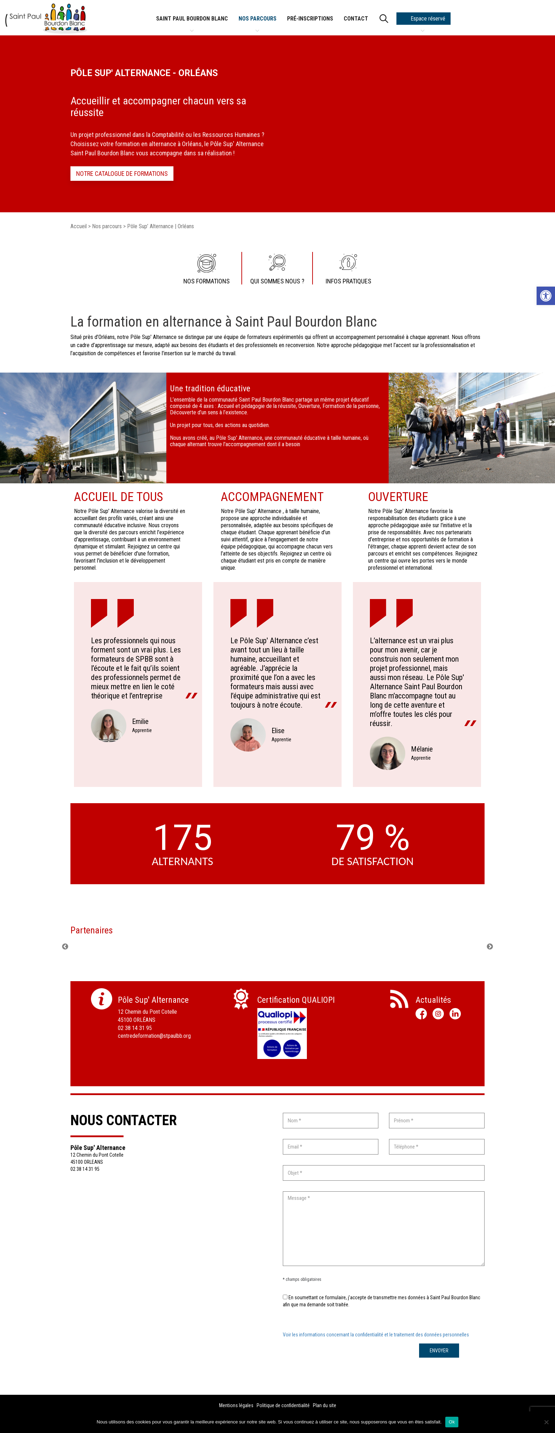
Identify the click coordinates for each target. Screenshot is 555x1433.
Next (489, 946)
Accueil (78, 226)
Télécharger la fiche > (282, 1073)
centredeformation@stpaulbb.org (154, 1035)
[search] (382, 18)
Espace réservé (422, 20)
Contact (356, 18)
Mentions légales (236, 1405)
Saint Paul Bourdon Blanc (192, 20)
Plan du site (324, 1405)
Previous (65, 946)
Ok (452, 1422)
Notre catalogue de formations (122, 173)
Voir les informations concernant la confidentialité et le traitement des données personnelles (376, 1334)
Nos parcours (257, 20)
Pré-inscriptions (310, 18)
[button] (546, 296)
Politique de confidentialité (283, 1405)
